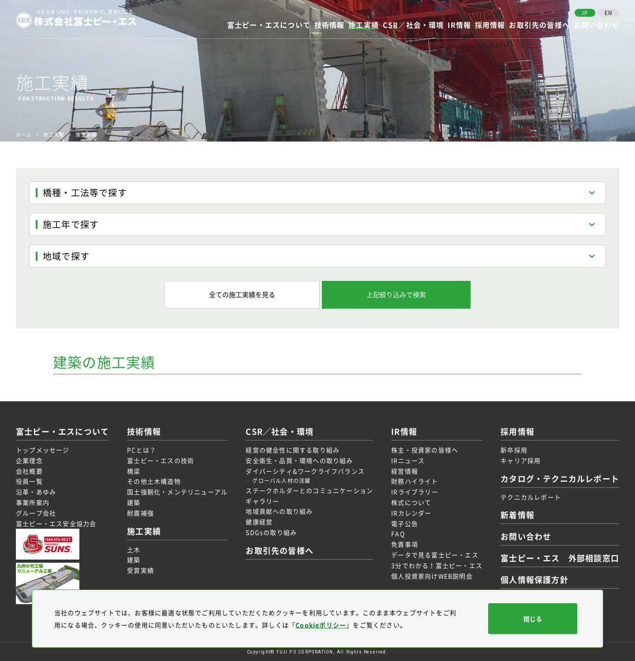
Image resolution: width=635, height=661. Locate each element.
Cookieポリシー (320, 624)
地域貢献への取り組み (279, 511)
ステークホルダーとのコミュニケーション (309, 490)
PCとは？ (141, 449)
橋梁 (133, 471)
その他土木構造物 (154, 481)
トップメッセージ (43, 449)
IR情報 (459, 25)
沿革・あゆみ (36, 491)
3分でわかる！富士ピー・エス (436, 565)
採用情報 (490, 25)
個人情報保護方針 (534, 580)
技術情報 (329, 25)
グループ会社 (36, 512)
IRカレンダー (411, 512)
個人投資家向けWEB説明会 (432, 575)
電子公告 (404, 523)
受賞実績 (140, 570)
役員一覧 (29, 481)
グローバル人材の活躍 (281, 481)
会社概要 (29, 471)
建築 (133, 502)
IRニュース (408, 460)
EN (609, 13)
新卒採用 (514, 449)
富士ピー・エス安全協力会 (56, 523)
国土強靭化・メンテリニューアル (177, 491)
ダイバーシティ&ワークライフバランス (305, 471)
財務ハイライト (414, 481)
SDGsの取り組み (271, 532)
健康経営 (259, 521)
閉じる (532, 618)
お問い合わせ (596, 25)
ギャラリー (262, 501)
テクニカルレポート (531, 497)
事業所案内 (32, 502)
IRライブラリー (414, 491)
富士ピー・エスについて (268, 25)
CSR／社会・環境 (413, 25)
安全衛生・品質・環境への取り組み (299, 460)
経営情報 (404, 471)
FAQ (398, 533)
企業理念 (29, 460)
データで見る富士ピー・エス (434, 554)
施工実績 (363, 25)
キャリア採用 (521, 460)
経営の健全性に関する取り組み (293, 449)
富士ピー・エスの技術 (160, 460)
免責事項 (404, 544)
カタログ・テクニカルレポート (560, 479)
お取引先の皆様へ (539, 25)
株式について (411, 502)
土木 (133, 549)
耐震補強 (140, 512)
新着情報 (517, 515)
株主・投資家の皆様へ (424, 449)
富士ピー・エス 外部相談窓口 (560, 558)
